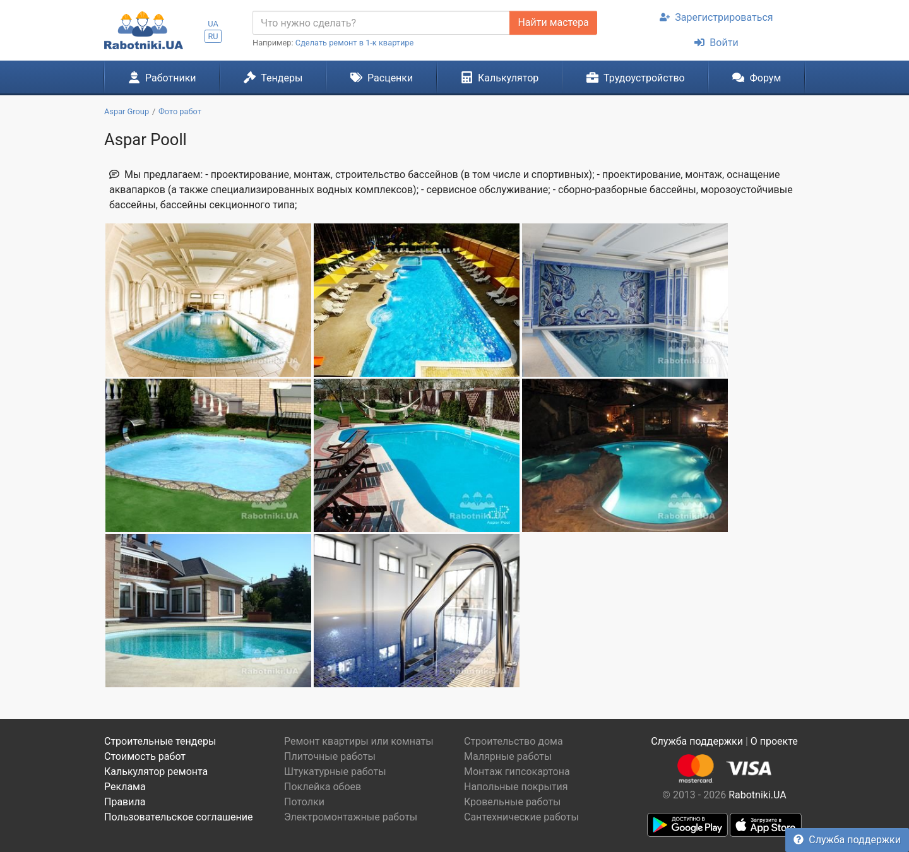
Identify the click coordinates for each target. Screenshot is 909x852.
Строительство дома (513, 741)
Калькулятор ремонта (156, 772)
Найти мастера (553, 22)
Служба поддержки (847, 840)
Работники (162, 77)
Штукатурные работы (335, 772)
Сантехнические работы (521, 817)
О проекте (774, 741)
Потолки (304, 802)
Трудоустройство (635, 77)
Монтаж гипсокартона (517, 772)
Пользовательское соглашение (178, 817)
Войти (716, 43)
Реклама (125, 787)
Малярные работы (508, 756)
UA (213, 23)
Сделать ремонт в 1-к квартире (354, 42)
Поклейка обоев (322, 787)
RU (213, 36)
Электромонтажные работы (350, 817)
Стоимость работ (145, 756)
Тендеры (273, 77)
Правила (124, 802)
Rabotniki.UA (757, 795)
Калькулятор (500, 77)
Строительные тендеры (160, 741)
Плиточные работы (330, 756)
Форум (756, 77)
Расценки (381, 77)
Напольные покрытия (516, 787)
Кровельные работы (512, 802)
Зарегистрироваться (716, 17)
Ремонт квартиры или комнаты (359, 741)
